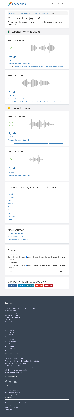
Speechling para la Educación (16, 403)
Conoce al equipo (11, 315)
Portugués (12, 216)
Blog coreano (10, 346)
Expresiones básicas (15, 233)
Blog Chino (9, 350)
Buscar (62, 271)
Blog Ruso (8, 344)
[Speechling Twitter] (11, 382)
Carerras (8, 405)
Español (11, 197)
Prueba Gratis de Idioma (14, 365)
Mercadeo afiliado (11, 407)
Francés (11, 194)
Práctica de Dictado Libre (14, 359)
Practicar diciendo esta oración (19, 64)
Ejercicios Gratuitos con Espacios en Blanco (21, 368)
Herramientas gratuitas (59, 4)
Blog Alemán (9, 337)
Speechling (12, 13)
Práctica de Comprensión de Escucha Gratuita (22, 361)
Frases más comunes (15, 236)
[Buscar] (31, 271)
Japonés (11, 210)
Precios (8, 320)
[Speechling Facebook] (7, 382)
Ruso (9, 213)
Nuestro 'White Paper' (13, 317)
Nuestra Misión (10, 310)
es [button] (28, 4)
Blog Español (10, 330)
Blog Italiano (9, 339)
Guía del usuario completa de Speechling (20, 308)
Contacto (8, 410)
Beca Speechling (11, 313)
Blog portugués (10, 341)
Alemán (10, 203)
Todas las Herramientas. (14, 372)
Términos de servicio (12, 392)
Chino (10, 200)
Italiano (10, 207)
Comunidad (9, 322)
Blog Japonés (10, 348)
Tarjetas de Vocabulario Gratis (16, 363)
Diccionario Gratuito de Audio (40, 13)
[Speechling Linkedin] (16, 382)
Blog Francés (9, 332)
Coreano (11, 219)
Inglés (10, 191)
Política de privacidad (13, 390)
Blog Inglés (9, 335)
